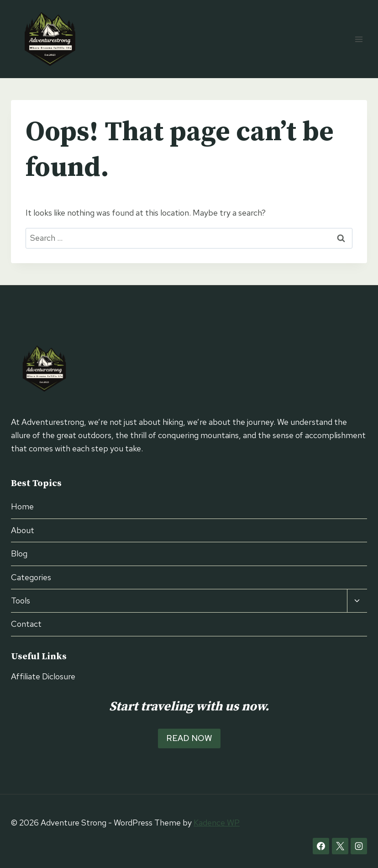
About (22, 530)
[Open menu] (358, 39)
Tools (20, 600)
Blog (19, 553)
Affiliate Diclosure (43, 676)
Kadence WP (217, 822)
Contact (26, 624)
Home (22, 506)
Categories (31, 577)
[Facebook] (321, 846)
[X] (340, 846)
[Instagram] (359, 846)
